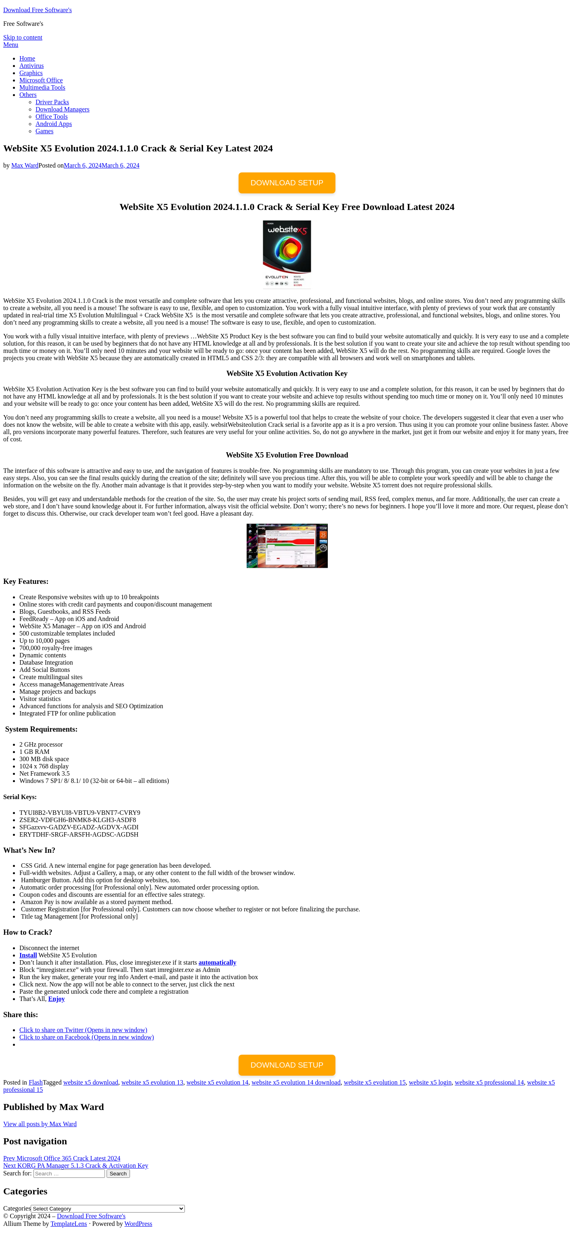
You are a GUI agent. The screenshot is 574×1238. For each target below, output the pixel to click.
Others (28, 94)
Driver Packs (52, 102)
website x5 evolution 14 (217, 1082)
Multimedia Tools (42, 87)
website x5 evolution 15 (375, 1082)
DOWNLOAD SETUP (287, 182)
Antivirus (31, 65)
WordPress (138, 1223)
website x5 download (90, 1082)
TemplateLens (68, 1223)
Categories (17, 1208)
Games (44, 131)
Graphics (31, 72)
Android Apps (54, 123)
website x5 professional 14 (489, 1082)
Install (28, 955)
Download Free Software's (37, 9)
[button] (287, 546)
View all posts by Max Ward (40, 1123)
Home (27, 58)
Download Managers (63, 109)
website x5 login (430, 1082)
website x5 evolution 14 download (295, 1082)
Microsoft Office (41, 80)
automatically (217, 962)
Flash (36, 1082)
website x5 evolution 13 (152, 1082)
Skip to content (22, 37)
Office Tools (52, 116)
